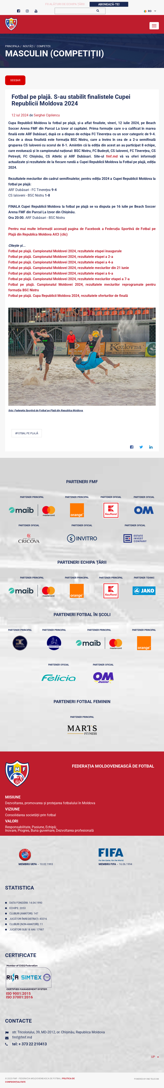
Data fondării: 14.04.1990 (26, 902)
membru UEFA (28, 864)
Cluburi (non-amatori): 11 (26, 924)
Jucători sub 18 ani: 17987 (27, 929)
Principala (12, 46)
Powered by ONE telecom (146, 1079)
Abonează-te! (109, 4)
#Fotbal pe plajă (26, 433)
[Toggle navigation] (154, 25)
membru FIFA (107, 864)
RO (147, 11)
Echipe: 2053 (18, 908)
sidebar (15, 80)
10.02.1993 (46, 864)
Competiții (43, 46)
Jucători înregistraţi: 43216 (28, 918)
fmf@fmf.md (22, 1037)
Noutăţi (27, 46)
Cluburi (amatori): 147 (24, 913)
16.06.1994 (125, 864)
